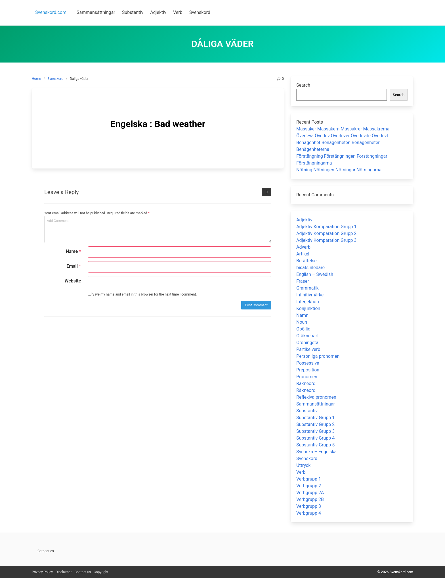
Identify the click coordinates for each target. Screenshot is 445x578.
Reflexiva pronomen (316, 397)
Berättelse (306, 260)
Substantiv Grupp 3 (315, 431)
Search (303, 85)
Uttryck (303, 465)
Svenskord (55, 79)
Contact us (82, 572)
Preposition (307, 370)
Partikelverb (308, 349)
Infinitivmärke (310, 295)
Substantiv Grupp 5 (315, 445)
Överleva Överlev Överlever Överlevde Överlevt (342, 135)
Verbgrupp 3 (308, 506)
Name (73, 251)
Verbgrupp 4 (308, 513)
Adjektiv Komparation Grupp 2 (326, 233)
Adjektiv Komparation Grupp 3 (326, 240)
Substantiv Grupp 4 (315, 438)
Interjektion (307, 301)
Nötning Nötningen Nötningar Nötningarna (338, 169)
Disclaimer (64, 572)
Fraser (302, 281)
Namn (302, 315)
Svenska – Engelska (316, 451)
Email (73, 266)
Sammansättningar (315, 404)
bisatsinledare (310, 267)
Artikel (302, 254)
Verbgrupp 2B (310, 499)
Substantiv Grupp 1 (315, 417)
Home (36, 79)
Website (72, 281)
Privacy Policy (42, 572)
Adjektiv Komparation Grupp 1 (326, 226)
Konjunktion (308, 308)
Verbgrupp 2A (310, 492)
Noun (301, 322)
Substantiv (307, 410)
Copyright (101, 572)
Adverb (303, 247)
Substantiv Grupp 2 (315, 424)
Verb (301, 472)
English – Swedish (314, 274)
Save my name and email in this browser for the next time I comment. (142, 294)
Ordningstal (308, 342)
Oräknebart (307, 335)
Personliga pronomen (317, 356)
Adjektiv (304, 220)
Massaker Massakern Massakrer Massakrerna (342, 129)
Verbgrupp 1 (308, 479)
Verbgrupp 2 (308, 485)
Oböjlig (303, 329)
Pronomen (306, 376)
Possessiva (307, 363)
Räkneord (305, 383)
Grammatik (307, 288)
